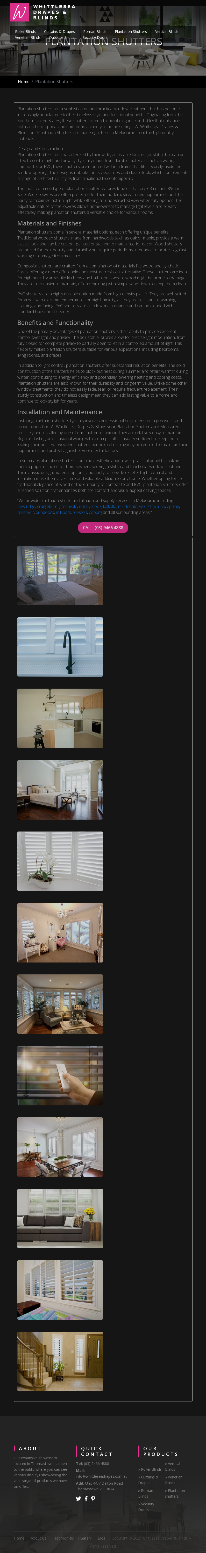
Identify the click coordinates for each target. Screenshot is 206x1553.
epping (173, 506)
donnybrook (90, 506)
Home (24, 81)
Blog (101, 1538)
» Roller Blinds (150, 1469)
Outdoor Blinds (61, 37)
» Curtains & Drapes (148, 1480)
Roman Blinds (94, 31)
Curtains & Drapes (59, 31)
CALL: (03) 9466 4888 (103, 527)
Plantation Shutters (131, 31)
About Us (38, 1538)
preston (80, 512)
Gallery (85, 1538)
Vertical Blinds (167, 31)
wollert (145, 506)
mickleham (127, 506)
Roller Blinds (25, 31)
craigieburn (47, 506)
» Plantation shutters (175, 1493)
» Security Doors (146, 1506)
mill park (63, 512)
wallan (159, 506)
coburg (95, 512)
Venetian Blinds (28, 37)
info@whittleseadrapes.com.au (101, 1476)
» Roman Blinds (145, 1493)
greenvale (68, 506)
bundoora (45, 512)
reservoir (25, 512)
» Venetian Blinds (173, 1480)
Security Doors (95, 37)
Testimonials (63, 1538)
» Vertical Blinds (172, 1466)
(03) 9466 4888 (96, 1463)
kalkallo (109, 506)
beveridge (26, 506)
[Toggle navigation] (189, 12)
